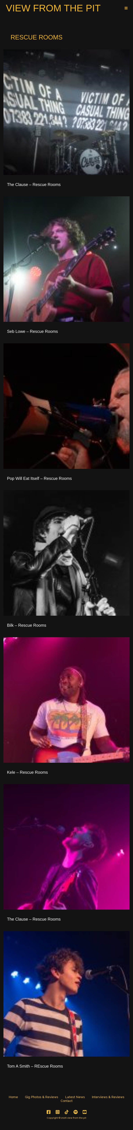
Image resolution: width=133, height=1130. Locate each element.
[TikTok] (66, 1113)
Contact (67, 1101)
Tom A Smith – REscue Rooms (35, 1067)
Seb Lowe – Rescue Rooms (32, 332)
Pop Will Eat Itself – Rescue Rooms (39, 479)
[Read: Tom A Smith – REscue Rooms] (66, 994)
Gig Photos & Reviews (41, 1097)
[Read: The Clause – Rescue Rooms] (66, 112)
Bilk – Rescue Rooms (26, 626)
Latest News (75, 1097)
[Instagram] (57, 1113)
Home (13, 1097)
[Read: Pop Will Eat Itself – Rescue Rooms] (66, 406)
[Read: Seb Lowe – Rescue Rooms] (66, 259)
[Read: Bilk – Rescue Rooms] (66, 553)
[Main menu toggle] (126, 8)
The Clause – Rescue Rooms (34, 185)
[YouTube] (84, 1113)
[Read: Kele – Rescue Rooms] (66, 700)
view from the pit (56, 8)
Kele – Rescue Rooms (27, 773)
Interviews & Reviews (108, 1097)
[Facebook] (48, 1113)
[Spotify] (75, 1113)
